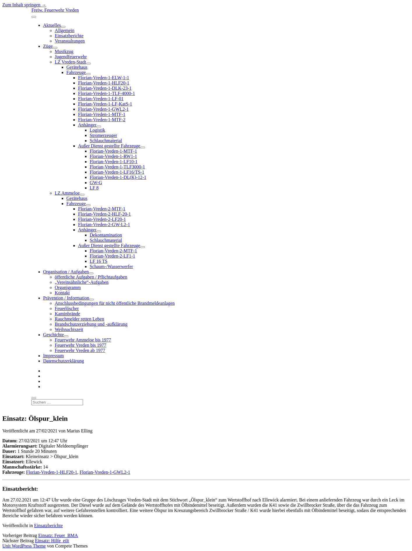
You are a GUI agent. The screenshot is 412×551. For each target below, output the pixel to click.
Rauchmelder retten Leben (79, 318)
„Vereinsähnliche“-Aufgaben (82, 282)
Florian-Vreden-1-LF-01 (100, 98)
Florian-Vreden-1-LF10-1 (113, 161)
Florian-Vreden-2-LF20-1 (102, 219)
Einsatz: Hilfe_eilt (52, 540)
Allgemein (65, 30)
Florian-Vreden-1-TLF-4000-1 (106, 93)
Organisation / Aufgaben (66, 271)
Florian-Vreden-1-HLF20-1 (103, 82)
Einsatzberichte (69, 35)
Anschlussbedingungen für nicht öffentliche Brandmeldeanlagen (115, 303)
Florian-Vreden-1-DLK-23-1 (105, 88)
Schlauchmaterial (106, 140)
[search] (33, 398)
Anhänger (87, 124)
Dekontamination (106, 235)
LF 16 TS (98, 261)
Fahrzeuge (76, 72)
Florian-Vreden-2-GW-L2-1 (104, 224)
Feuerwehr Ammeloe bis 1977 (83, 339)
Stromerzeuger (103, 135)
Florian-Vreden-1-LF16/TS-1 (117, 172)
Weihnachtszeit (69, 329)
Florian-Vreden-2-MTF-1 (101, 208)
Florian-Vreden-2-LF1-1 (112, 256)
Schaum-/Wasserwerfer (111, 266)
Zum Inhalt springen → (24, 4)
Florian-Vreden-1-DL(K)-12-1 (118, 177)
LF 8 (94, 187)
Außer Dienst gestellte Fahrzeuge (109, 145)
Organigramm (68, 287)
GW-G (96, 182)
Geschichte (53, 334)
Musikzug (64, 51)
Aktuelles (52, 25)
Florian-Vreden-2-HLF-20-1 (104, 214)
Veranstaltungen (70, 40)
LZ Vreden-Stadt (70, 61)
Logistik (97, 130)
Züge (48, 46)
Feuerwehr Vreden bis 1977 (80, 345)
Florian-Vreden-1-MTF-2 (101, 119)
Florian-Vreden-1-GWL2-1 (103, 109)
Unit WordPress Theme (24, 545)
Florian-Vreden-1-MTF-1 (101, 114)
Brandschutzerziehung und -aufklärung (91, 324)
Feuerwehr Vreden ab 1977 (80, 350)
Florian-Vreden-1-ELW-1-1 (103, 77)
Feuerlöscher (67, 308)
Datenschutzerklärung (63, 360)
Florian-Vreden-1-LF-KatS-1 (105, 103)
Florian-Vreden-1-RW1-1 (113, 156)
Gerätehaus (76, 67)
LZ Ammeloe (67, 193)
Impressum (53, 355)
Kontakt (62, 292)
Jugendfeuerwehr (71, 56)
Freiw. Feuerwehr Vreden (55, 10)
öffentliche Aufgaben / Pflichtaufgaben (91, 276)
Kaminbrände (67, 313)
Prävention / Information (66, 297)
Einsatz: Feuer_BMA (58, 535)
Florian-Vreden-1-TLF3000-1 (117, 166)
